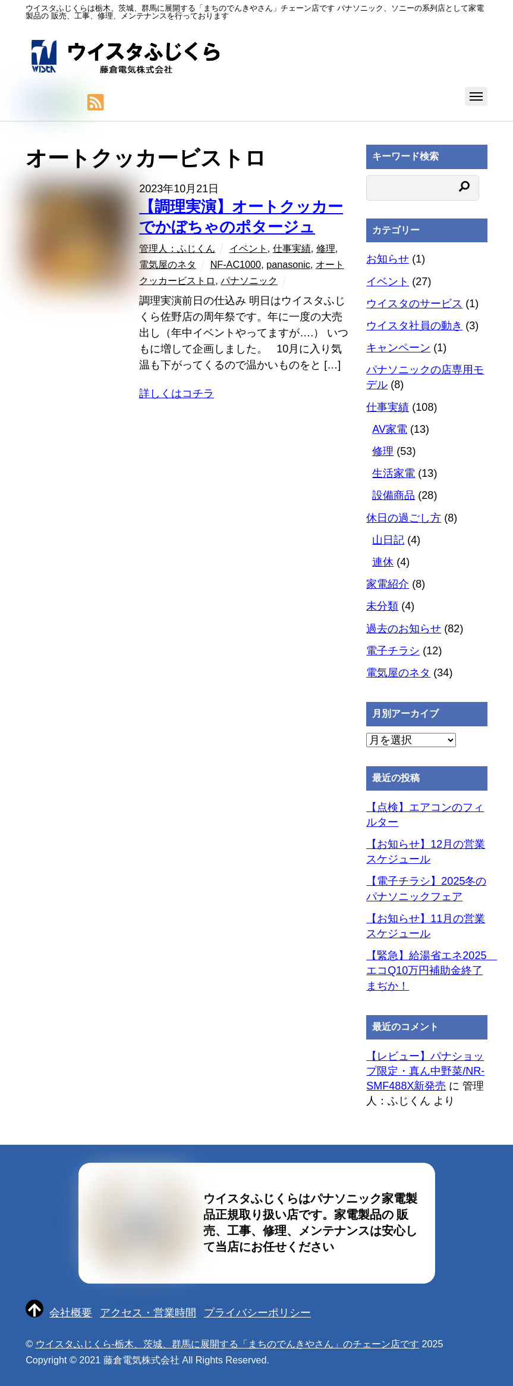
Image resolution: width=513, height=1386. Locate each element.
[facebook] (53, 103)
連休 (383, 562)
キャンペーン (398, 348)
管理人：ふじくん (177, 248)
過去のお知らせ (403, 629)
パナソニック (249, 280)
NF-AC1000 (235, 264)
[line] (73, 103)
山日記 (388, 540)
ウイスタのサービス (414, 304)
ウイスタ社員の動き (414, 326)
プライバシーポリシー (257, 1313)
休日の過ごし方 (403, 518)
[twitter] (33, 103)
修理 (325, 248)
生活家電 (393, 473)
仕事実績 (292, 248)
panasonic (288, 264)
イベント (248, 248)
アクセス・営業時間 (148, 1313)
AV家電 (389, 429)
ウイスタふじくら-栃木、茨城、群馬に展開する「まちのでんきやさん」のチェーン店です (227, 1343)
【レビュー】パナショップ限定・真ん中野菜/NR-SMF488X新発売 (425, 1071)
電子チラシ (393, 651)
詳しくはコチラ (176, 393)
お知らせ (387, 259)
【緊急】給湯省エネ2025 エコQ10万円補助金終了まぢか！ (431, 970)
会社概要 (70, 1313)
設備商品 (393, 495)
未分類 (382, 606)
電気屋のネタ (167, 264)
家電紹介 (387, 584)
